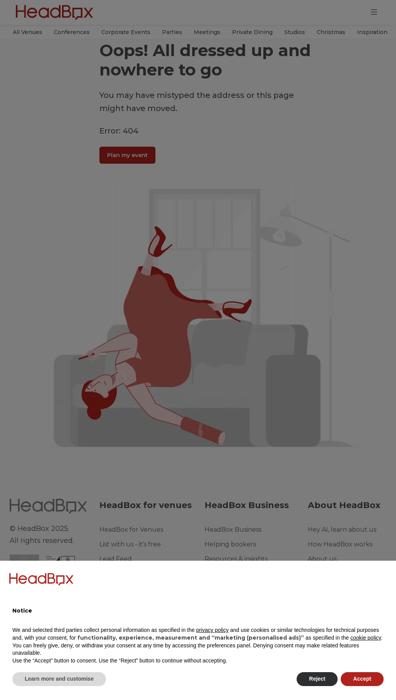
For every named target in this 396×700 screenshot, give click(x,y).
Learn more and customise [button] (59, 679)
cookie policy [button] (365, 638)
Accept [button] (362, 679)
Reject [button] (317, 679)
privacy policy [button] (212, 630)
